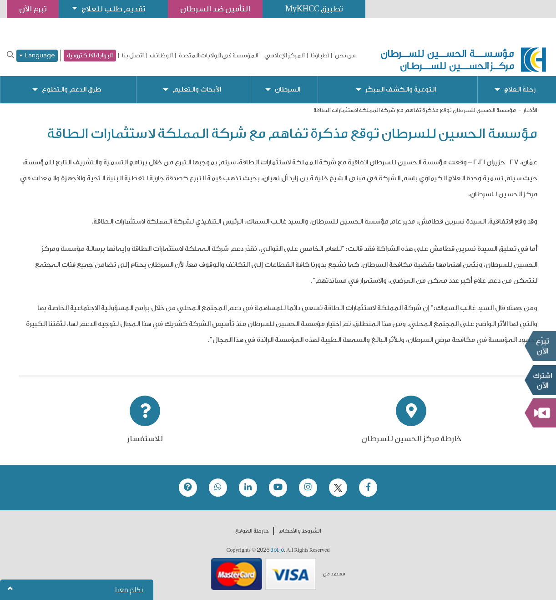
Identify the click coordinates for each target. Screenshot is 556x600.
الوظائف (161, 55)
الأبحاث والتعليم (196, 89)
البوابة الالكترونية (90, 55)
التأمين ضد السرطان (215, 9)
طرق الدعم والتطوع (71, 89)
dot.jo (277, 550)
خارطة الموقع (252, 531)
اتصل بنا (133, 55)
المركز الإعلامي (284, 55)
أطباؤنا (320, 55)
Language (37, 55)
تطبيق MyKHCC (314, 9)
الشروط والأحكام (299, 531)
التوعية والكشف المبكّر (400, 89)
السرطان (287, 89)
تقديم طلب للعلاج (113, 9)
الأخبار (530, 110)
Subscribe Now (540, 380)
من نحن (345, 55)
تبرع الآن (540, 346)
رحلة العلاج (520, 89)
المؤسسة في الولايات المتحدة (218, 55)
